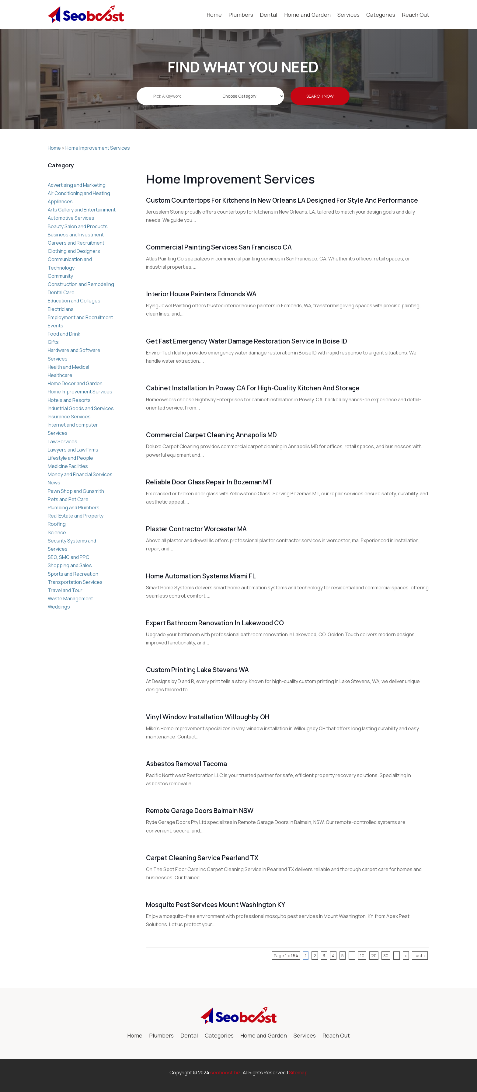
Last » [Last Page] (420, 955)
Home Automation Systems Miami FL (201, 576)
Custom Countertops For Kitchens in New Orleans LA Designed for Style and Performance (282, 200)
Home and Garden (307, 14)
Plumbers (240, 14)
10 (362, 955)
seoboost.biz (225, 1072)
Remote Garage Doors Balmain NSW (199, 810)
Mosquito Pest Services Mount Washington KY (215, 904)
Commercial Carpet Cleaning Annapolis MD (211, 435)
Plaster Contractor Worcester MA (196, 529)
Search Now (320, 100)
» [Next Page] (406, 955)
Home (214, 14)
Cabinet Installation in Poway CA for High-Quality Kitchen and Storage (253, 388)
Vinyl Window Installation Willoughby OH (207, 717)
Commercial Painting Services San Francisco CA (219, 247)
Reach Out (415, 14)
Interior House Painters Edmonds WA (201, 294)
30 (385, 955)
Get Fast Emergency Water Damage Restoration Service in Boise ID (246, 341)
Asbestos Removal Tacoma (186, 763)
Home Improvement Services (97, 148)
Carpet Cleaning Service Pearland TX (202, 857)
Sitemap (298, 1072)
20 (374, 955)
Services (348, 14)
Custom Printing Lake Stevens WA (197, 669)
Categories (380, 14)
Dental (268, 14)
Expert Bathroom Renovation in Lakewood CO (215, 623)
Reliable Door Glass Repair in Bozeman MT (209, 482)
